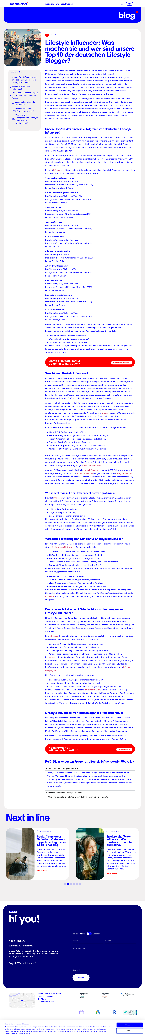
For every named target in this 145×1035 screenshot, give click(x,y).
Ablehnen (129, 1022)
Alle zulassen (129, 1017)
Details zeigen (79, 1031)
